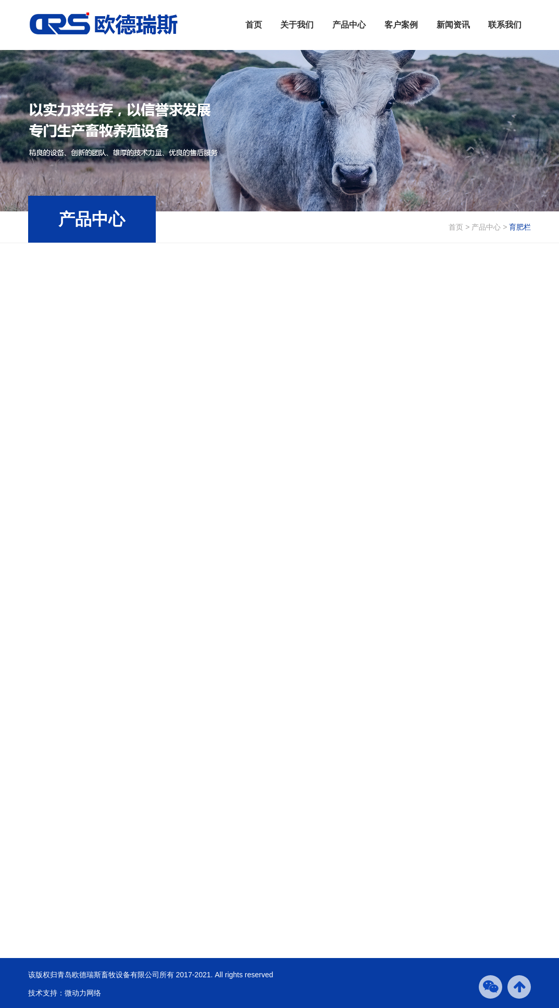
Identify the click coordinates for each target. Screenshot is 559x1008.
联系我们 (504, 24)
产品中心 (349, 24)
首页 (253, 24)
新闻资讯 (453, 24)
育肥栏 (520, 227)
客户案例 (401, 24)
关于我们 (297, 24)
